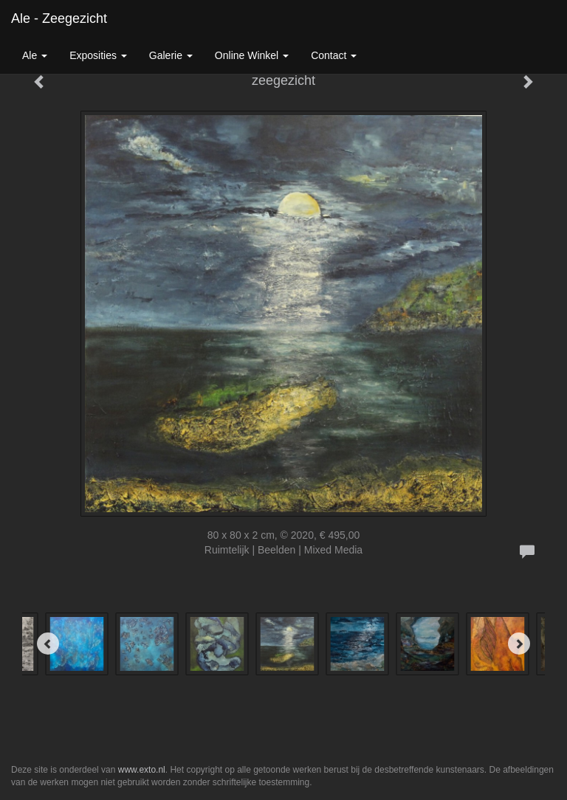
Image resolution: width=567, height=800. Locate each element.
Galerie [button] (171, 55)
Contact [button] (334, 55)
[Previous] (48, 643)
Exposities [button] (98, 55)
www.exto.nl (141, 770)
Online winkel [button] (252, 55)
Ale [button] (34, 55)
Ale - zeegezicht (59, 18)
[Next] (519, 643)
